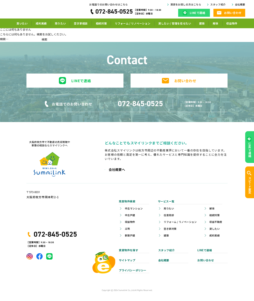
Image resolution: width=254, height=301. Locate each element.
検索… (4, 39)
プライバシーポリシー (132, 270)
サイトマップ (127, 260)
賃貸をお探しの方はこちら (185, 5)
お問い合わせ (185, 80)
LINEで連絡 (81, 80)
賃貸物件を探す (128, 250)
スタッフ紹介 (218, 5)
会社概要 (240, 5)
